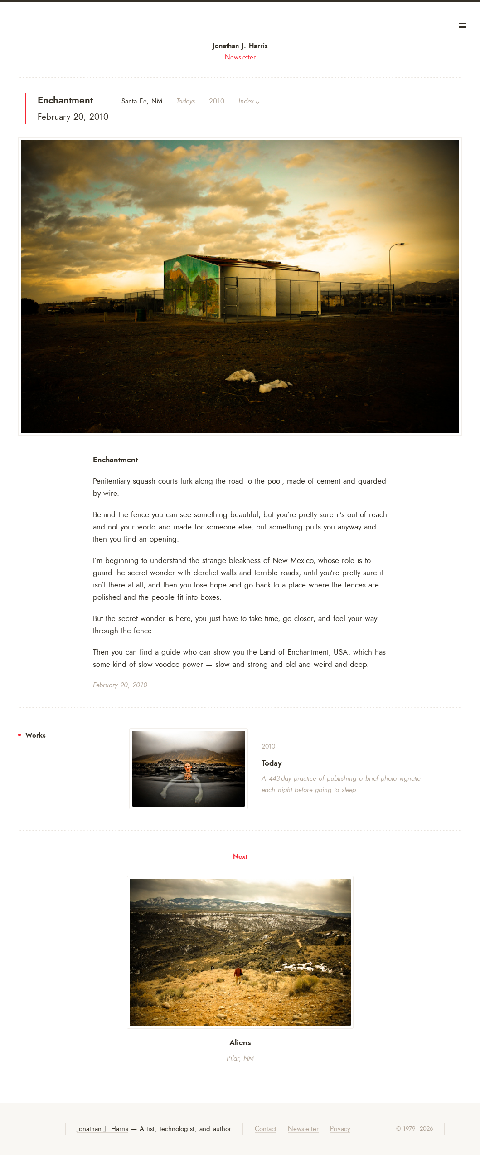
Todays (185, 101)
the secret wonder (145, 572)
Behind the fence (121, 514)
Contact (265, 1129)
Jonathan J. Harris (240, 46)
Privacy (340, 1129)
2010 (216, 101)
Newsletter (240, 57)
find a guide (160, 651)
